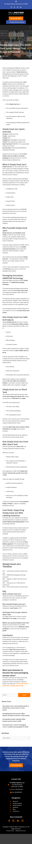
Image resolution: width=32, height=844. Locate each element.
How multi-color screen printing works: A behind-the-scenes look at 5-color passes (16, 708)
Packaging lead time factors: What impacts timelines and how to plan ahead (16, 714)
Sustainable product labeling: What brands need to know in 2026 (14, 720)
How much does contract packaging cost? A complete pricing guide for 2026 (15, 726)
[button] (30, 27)
